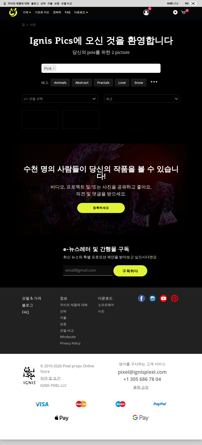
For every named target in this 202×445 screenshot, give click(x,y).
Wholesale (68, 337)
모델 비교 (66, 3)
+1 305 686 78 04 (142, 379)
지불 (49, 3)
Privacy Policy (70, 343)
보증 (56, 3)
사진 (101, 311)
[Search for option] (108, 68)
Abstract (82, 82)
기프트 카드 (42, 12)
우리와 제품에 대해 (18, 3)
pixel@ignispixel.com (142, 372)
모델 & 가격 (31, 298)
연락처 (57, 12)
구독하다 (130, 270)
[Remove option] (53, 68)
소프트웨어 (106, 305)
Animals (60, 82)
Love (122, 82)
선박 (43, 3)
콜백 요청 (141, 387)
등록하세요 (101, 208)
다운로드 (79, 12)
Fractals (103, 82)
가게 (25, 12)
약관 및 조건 (50, 378)
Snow (138, 82)
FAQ (68, 12)
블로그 (35, 3)
